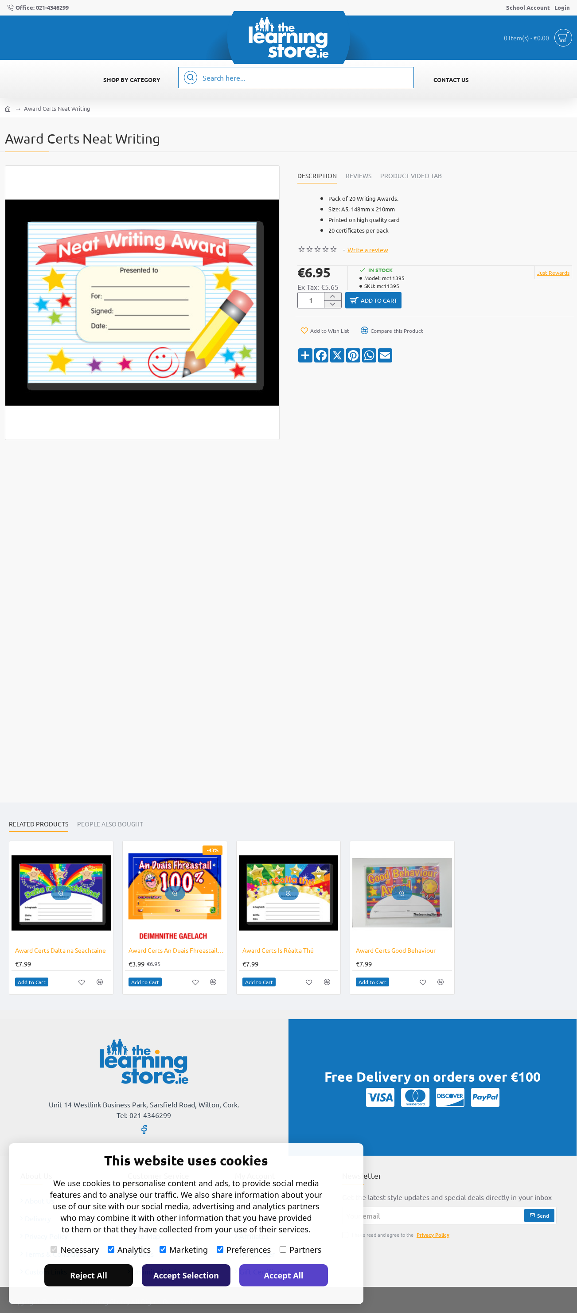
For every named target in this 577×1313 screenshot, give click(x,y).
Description (317, 175)
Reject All (88, 1275)
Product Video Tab (411, 175)
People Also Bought (110, 824)
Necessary (75, 1249)
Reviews (358, 175)
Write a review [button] (367, 249)
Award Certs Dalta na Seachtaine (60, 950)
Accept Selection (186, 1275)
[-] (332, 306)
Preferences (244, 1249)
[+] (332, 297)
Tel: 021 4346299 (144, 1114)
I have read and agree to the (396, 1235)
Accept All (284, 1275)
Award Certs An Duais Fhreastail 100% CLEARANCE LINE (176, 950)
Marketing (184, 1249)
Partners (300, 1249)
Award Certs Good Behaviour (396, 950)
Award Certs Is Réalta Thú (278, 950)
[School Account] (528, 8)
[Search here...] (190, 77)
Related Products (38, 824)
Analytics (129, 1249)
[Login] (562, 8)
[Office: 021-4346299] (38, 8)
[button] (458, 301)
